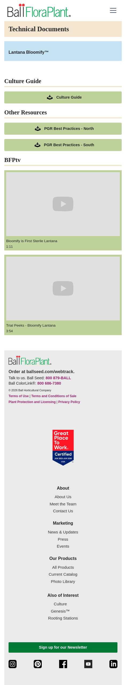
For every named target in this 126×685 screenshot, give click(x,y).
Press (63, 539)
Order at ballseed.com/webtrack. (41, 371)
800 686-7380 (49, 383)
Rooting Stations (63, 618)
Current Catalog (63, 574)
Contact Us (63, 511)
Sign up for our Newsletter (63, 647)
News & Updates (63, 532)
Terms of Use (19, 396)
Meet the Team (62, 504)
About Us (63, 496)
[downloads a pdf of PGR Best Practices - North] (63, 129)
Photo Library (63, 581)
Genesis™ (60, 611)
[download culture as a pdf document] (63, 97)
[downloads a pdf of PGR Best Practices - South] (63, 145)
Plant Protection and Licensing (32, 402)
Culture (60, 604)
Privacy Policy (69, 402)
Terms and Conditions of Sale (53, 396)
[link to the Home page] (38, 10)
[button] (113, 10)
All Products (63, 567)
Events (63, 546)
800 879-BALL (58, 378)
